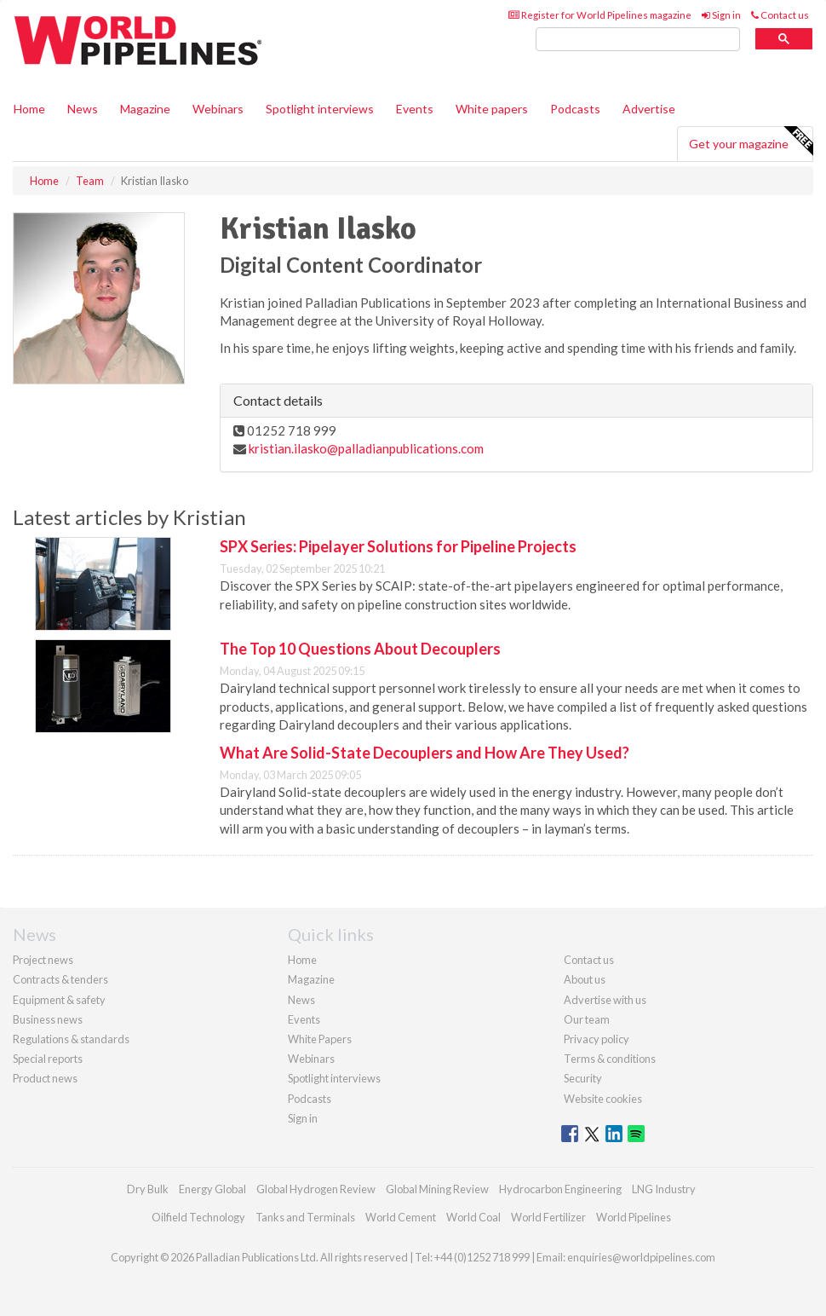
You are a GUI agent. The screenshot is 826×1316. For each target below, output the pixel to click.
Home (29, 108)
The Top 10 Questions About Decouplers (360, 648)
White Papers (320, 1039)
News (301, 1000)
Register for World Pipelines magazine (599, 14)
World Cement (400, 1217)
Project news (43, 960)
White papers (492, 108)
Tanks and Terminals (305, 1217)
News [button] (82, 108)
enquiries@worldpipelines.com (641, 1257)
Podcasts (575, 108)
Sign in (721, 14)
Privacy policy (596, 1039)
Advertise (648, 108)
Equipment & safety (59, 1000)
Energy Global (212, 1189)
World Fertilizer (548, 1217)
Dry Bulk (148, 1189)
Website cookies (603, 1098)
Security (583, 1078)
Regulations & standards (71, 1039)
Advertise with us (605, 1000)
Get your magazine (750, 141)
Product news (45, 1078)
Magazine (145, 108)
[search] (638, 39)
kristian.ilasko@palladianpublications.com (366, 448)
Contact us (780, 14)
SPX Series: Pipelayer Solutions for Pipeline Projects (398, 546)
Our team (587, 1019)
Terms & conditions (610, 1058)
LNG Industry (664, 1189)
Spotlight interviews (320, 108)
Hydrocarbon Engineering (560, 1189)
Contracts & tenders (60, 979)
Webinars (218, 108)
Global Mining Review (437, 1189)
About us (584, 979)
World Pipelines (633, 1217)
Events (414, 108)
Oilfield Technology (198, 1217)
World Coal (473, 1217)
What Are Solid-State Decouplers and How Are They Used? (424, 752)
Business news (48, 1019)
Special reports (48, 1058)
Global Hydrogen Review (316, 1189)
